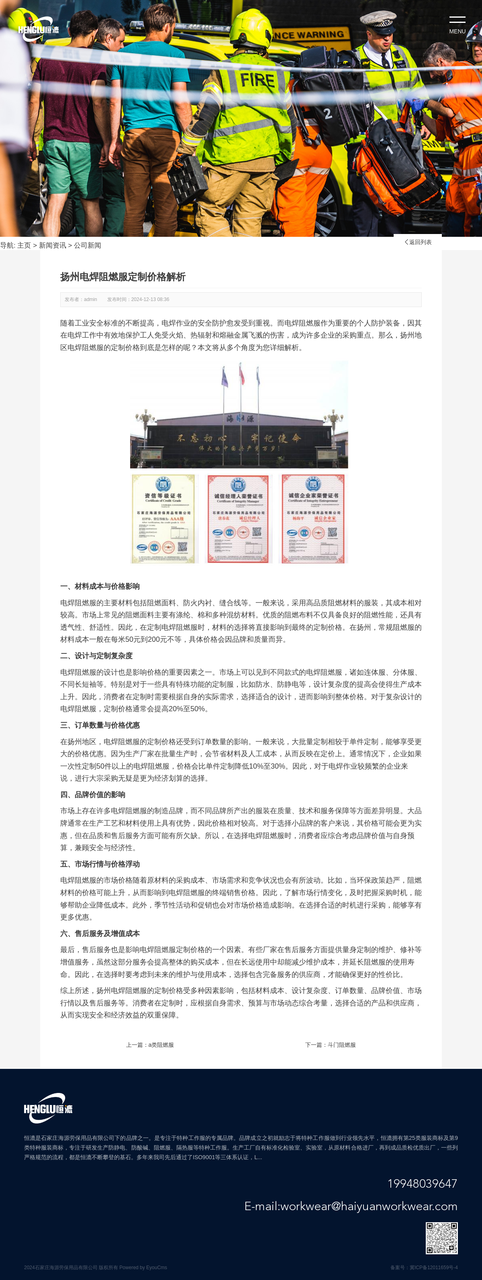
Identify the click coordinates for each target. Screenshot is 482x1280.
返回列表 (418, 242)
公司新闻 (87, 245)
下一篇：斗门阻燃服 (330, 1045)
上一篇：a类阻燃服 (150, 1045)
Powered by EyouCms (142, 1267)
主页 (24, 245)
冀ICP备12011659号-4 (434, 1267)
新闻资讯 (52, 245)
